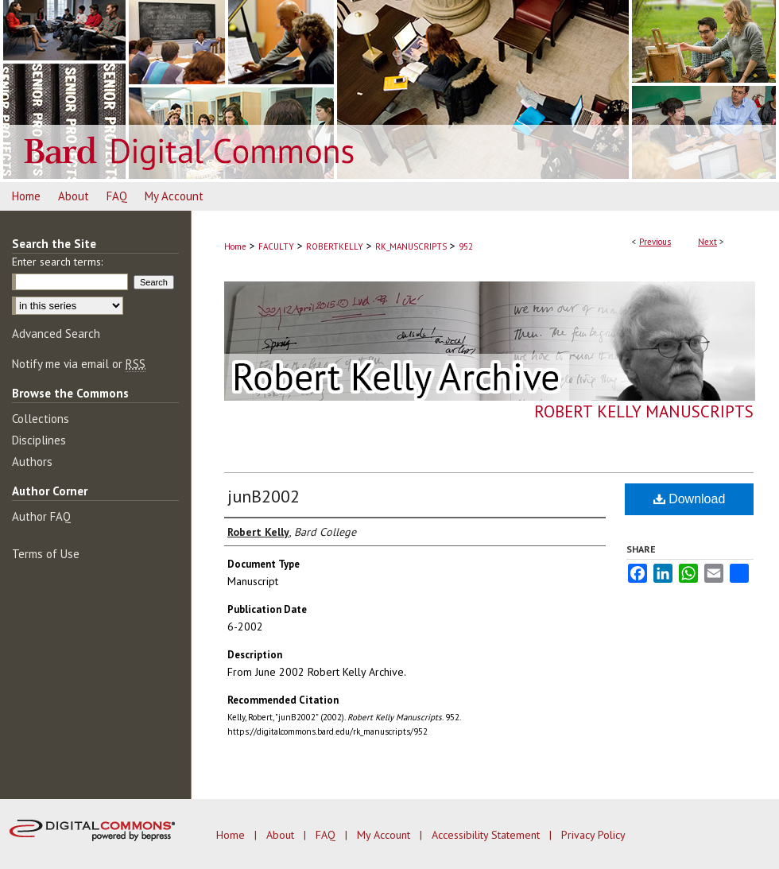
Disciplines (39, 440)
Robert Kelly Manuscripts (644, 411)
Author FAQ (41, 516)
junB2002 (263, 496)
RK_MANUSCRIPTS (411, 246)
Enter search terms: (57, 261)
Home (235, 246)
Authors (32, 461)
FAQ (327, 835)
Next (707, 241)
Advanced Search (56, 333)
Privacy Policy (593, 835)
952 (466, 246)
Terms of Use (45, 553)
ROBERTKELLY (334, 246)
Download (689, 499)
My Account (385, 835)
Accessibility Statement (487, 835)
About (281, 835)
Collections (40, 418)
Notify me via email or (78, 363)
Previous (655, 241)
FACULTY (276, 246)
